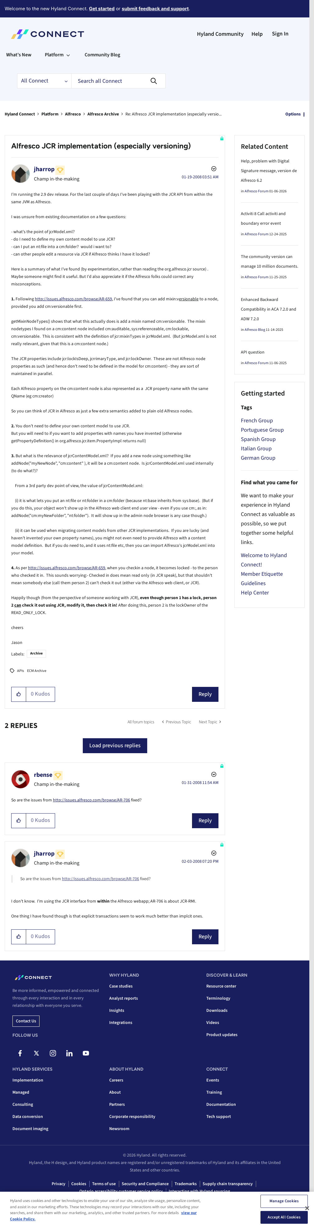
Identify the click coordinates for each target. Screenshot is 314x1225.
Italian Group (256, 449)
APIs (20, 671)
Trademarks (186, 1184)
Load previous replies (115, 745)
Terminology (218, 998)
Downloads (216, 1010)
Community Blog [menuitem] (102, 54)
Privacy (58, 1184)
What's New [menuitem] (18, 54)
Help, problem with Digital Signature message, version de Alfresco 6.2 (269, 171)
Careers (116, 1080)
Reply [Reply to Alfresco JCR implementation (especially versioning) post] (205, 694)
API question (253, 352)
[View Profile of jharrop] (44, 169)
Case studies (121, 986)
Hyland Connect (20, 114)
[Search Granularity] (44, 80)
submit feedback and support (155, 9)
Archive (36, 653)
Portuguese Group (262, 430)
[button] (19, 694)
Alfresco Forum (257, 191)
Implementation (27, 1080)
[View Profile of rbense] (43, 775)
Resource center (221, 986)
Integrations (120, 1023)
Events (212, 1080)
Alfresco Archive (103, 114)
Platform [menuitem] (54, 54)
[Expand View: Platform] (68, 54)
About (115, 1092)
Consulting (22, 1104)
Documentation (221, 1104)
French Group (257, 421)
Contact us (26, 1021)
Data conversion (27, 1117)
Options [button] (293, 114)
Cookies (78, 1184)
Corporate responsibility (132, 1117)
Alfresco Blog (255, 329)
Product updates (221, 1035)
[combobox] (118, 80)
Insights (116, 1010)
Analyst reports (123, 998)
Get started (102, 9)
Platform (50, 114)
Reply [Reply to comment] (205, 820)
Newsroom (119, 1129)
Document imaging (30, 1129)
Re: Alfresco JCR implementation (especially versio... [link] (173, 114)
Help (257, 34)
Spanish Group (258, 439)
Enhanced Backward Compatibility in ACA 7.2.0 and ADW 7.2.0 (268, 309)
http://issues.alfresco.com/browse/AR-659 (73, 299)
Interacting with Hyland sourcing (199, 1191)
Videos (212, 1023)
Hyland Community (220, 34)
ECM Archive (36, 671)
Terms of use (104, 1184)
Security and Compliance (145, 1184)
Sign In (280, 34)
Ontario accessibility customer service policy (121, 1191)
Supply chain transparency (228, 1184)
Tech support (218, 1117)
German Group (258, 458)
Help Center (255, 593)
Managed (20, 1092)
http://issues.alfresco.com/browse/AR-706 (91, 800)
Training (214, 1092)
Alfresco (73, 114)
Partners (117, 1104)
